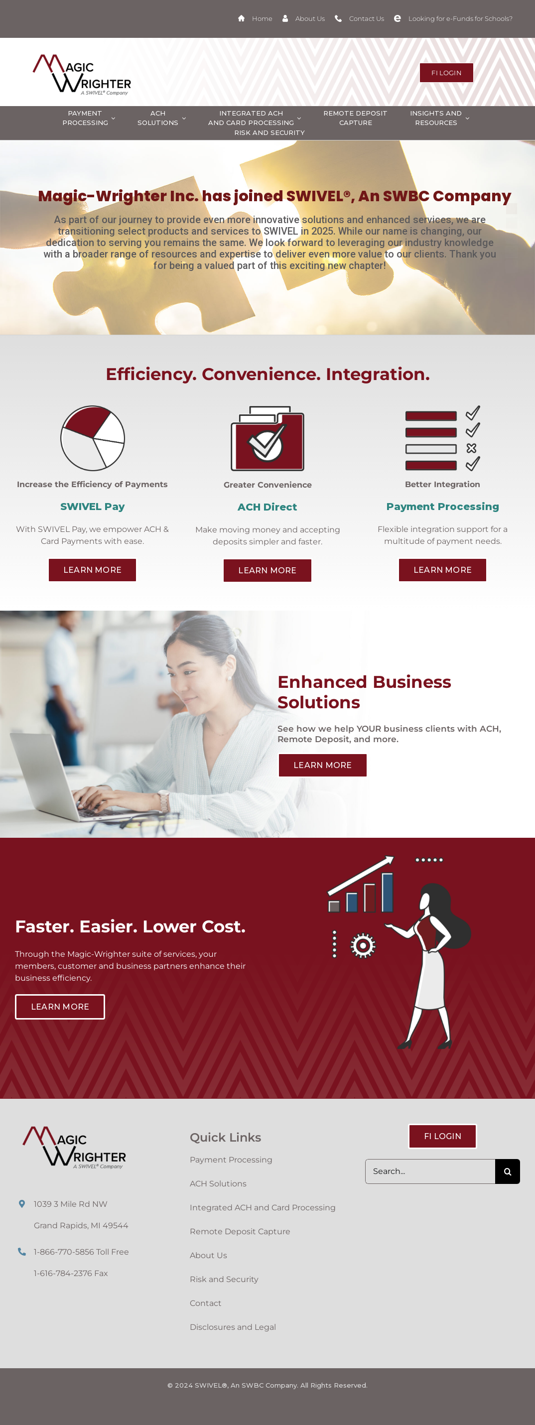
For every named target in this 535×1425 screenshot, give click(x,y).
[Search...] (430, 1171)
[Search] (507, 1171)
